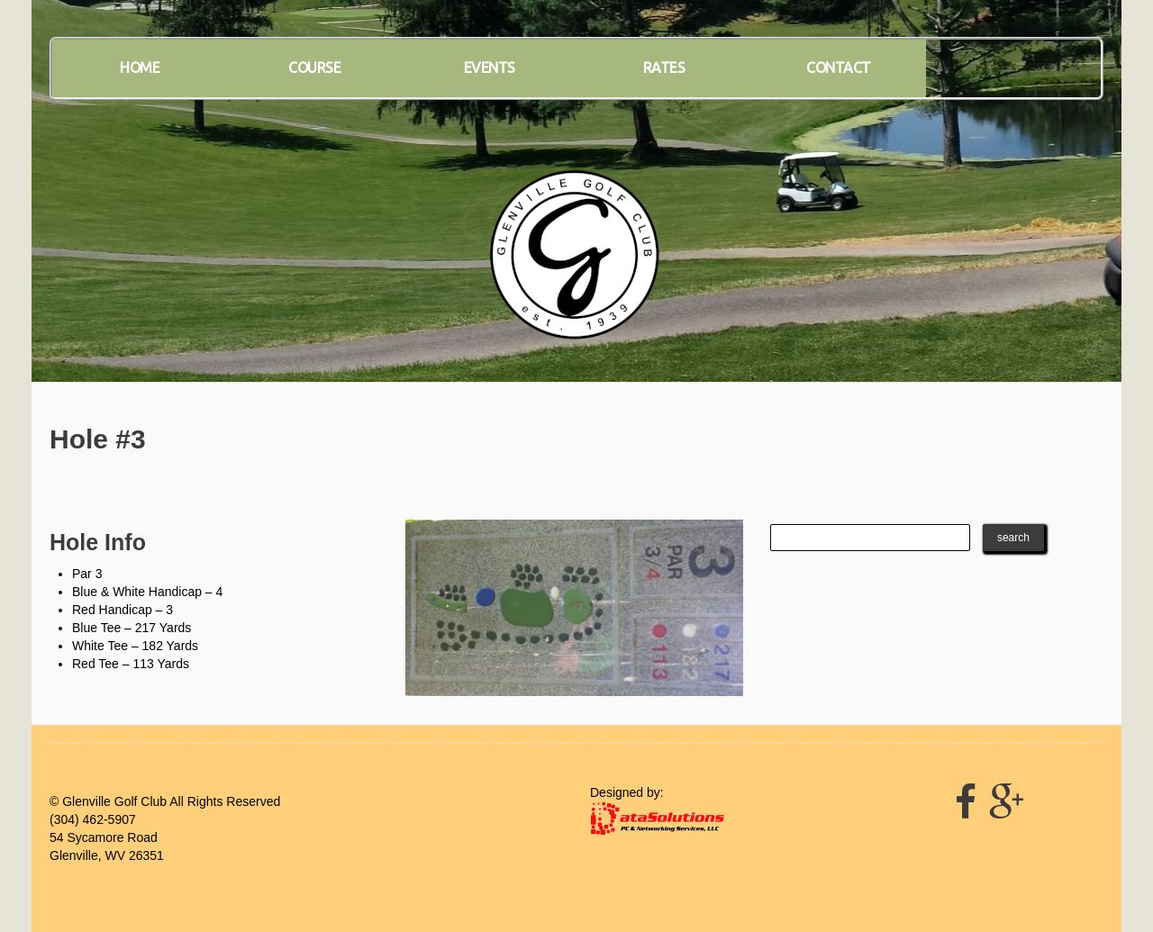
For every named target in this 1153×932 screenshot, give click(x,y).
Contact (838, 67)
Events (489, 67)
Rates (664, 67)
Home (139, 67)
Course (314, 67)
